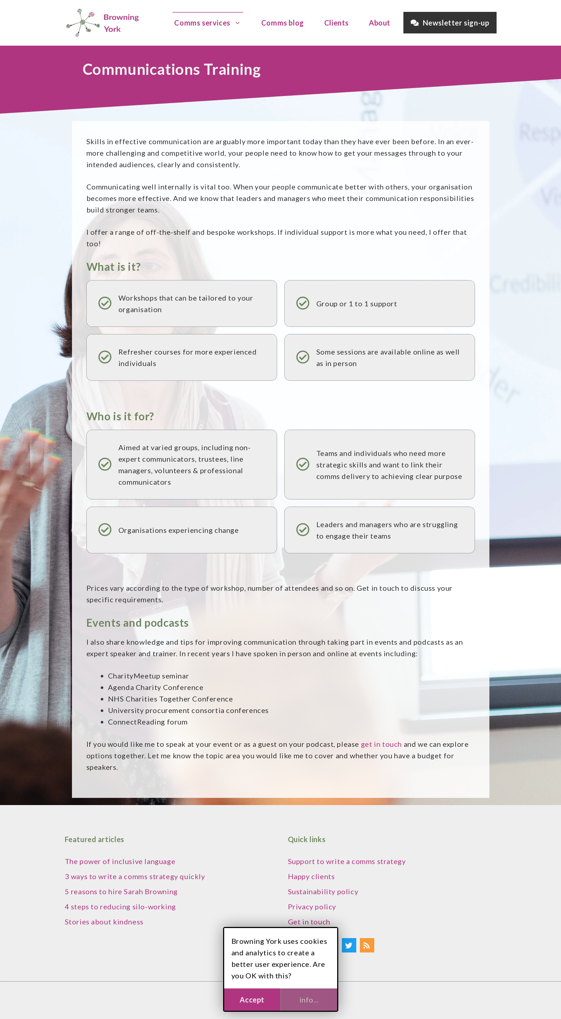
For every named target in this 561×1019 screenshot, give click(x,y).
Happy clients (311, 876)
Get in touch (309, 921)
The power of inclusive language (120, 861)
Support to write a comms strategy (347, 861)
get (367, 744)
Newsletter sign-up (450, 22)
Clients (336, 22)
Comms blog (282, 22)
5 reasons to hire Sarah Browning (121, 891)
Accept (252, 999)
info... (308, 999)
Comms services (211, 22)
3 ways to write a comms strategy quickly (135, 876)
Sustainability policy (323, 891)
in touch (388, 744)
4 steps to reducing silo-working (120, 906)
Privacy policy (312, 906)
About (379, 22)
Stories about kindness (104, 921)
